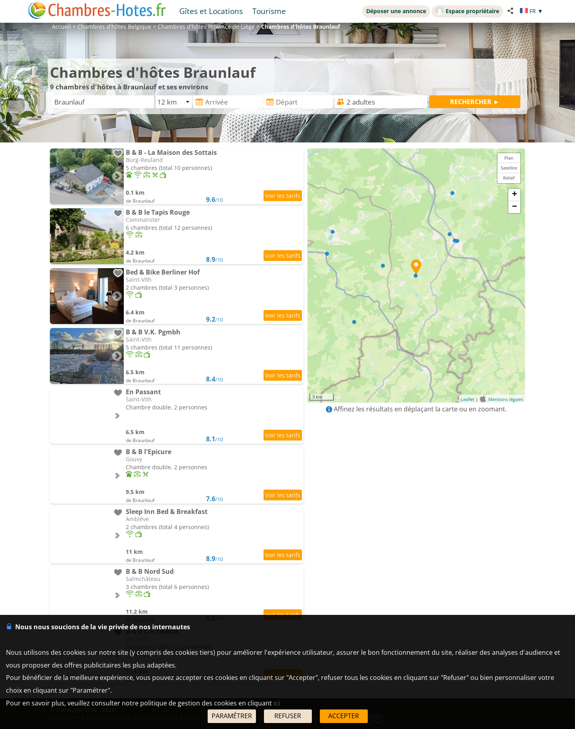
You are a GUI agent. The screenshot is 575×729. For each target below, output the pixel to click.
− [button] (514, 207)
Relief (509, 178)
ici (277, 703)
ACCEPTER (343, 715)
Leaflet (467, 399)
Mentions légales (505, 399)
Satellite (509, 168)
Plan (509, 158)
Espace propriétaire (467, 11)
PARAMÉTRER (232, 715)
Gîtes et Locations (211, 11)
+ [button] (514, 195)
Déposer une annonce (396, 11)
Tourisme (269, 11)
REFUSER (287, 715)
